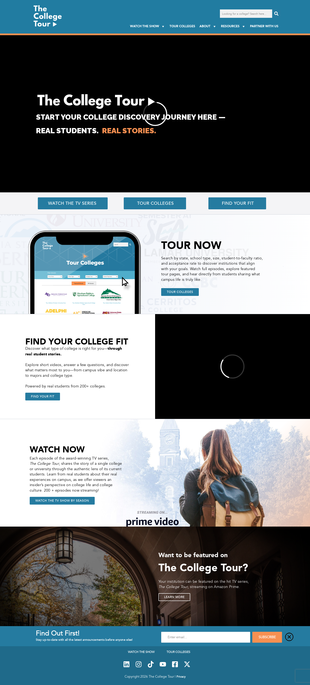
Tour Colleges (182, 26)
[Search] (276, 13)
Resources (233, 26)
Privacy (181, 677)
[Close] (289, 637)
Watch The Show (147, 26)
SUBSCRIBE (267, 637)
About (208, 26)
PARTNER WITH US (264, 26)
